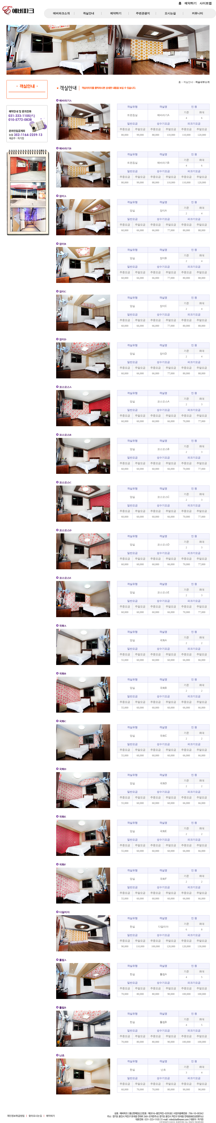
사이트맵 (206, 3)
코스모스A (163, 401)
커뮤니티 (197, 13)
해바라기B (163, 162)
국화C (163, 735)
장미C (163, 306)
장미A (163, 210)
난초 (163, 1069)
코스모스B (163, 449)
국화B (163, 687)
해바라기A (163, 115)
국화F (163, 878)
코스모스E (163, 592)
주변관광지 (143, 13)
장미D (163, 353)
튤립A (163, 974)
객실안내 (88, 13)
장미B (163, 258)
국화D (163, 783)
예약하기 (190, 3)
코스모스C (163, 497)
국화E (163, 831)
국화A (163, 640)
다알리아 (163, 926)
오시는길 (170, 13)
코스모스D (163, 544)
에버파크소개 (61, 13)
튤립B (163, 1022)
